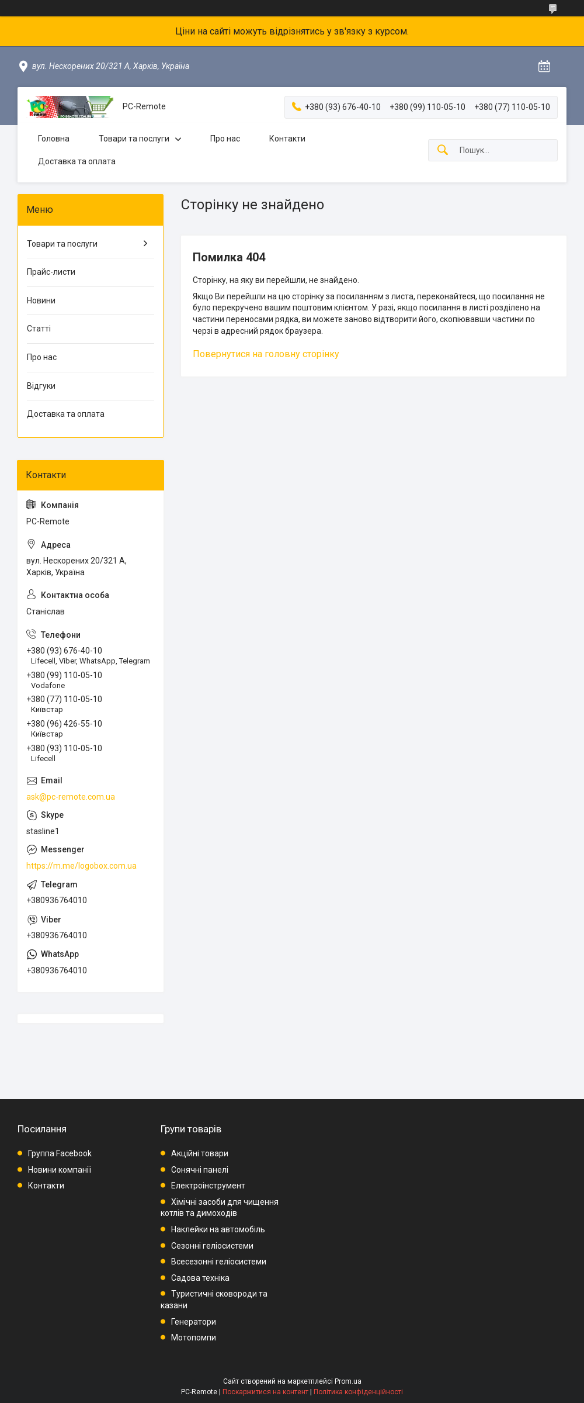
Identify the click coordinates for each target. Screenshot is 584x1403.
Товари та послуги (134, 138)
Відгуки (41, 386)
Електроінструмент (208, 1185)
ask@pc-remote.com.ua (70, 796)
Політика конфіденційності (358, 1392)
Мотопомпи (193, 1337)
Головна (53, 138)
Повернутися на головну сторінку (266, 354)
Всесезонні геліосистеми (218, 1261)
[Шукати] (442, 150)
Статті (39, 328)
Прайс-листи (51, 272)
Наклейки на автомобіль (218, 1229)
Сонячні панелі (199, 1169)
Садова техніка (200, 1278)
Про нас (225, 138)
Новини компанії (59, 1169)
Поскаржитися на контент (265, 1392)
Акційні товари (199, 1153)
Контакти (287, 138)
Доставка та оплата (77, 161)
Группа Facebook (60, 1153)
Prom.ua (348, 1381)
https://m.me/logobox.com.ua (81, 865)
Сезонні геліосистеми (212, 1245)
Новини (41, 300)
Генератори (193, 1321)
